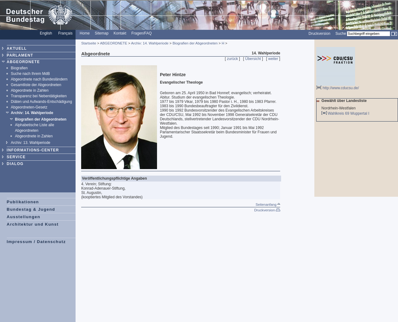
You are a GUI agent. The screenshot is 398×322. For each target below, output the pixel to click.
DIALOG (15, 164)
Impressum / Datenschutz (36, 241)
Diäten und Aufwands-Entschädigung (41, 101)
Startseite (88, 43)
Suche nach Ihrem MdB (30, 73)
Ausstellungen (23, 216)
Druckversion (319, 33)
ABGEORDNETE (23, 62)
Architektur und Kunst (33, 224)
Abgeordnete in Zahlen (30, 90)
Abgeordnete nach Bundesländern (39, 79)
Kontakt (119, 33)
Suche (341, 33)
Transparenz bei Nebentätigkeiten (39, 96)
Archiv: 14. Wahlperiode (32, 113)
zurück (232, 59)
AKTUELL (17, 48)
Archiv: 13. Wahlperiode (30, 142)
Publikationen (23, 202)
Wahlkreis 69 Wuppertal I (349, 113)
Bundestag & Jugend (31, 209)
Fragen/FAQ (141, 33)
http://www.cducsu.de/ (337, 86)
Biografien (19, 68)
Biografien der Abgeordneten (41, 119)
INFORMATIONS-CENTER (33, 150)
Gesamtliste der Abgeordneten (36, 85)
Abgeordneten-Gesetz (29, 107)
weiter (273, 59)
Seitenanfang (268, 204)
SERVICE (16, 157)
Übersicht (253, 59)
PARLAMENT (20, 55)
